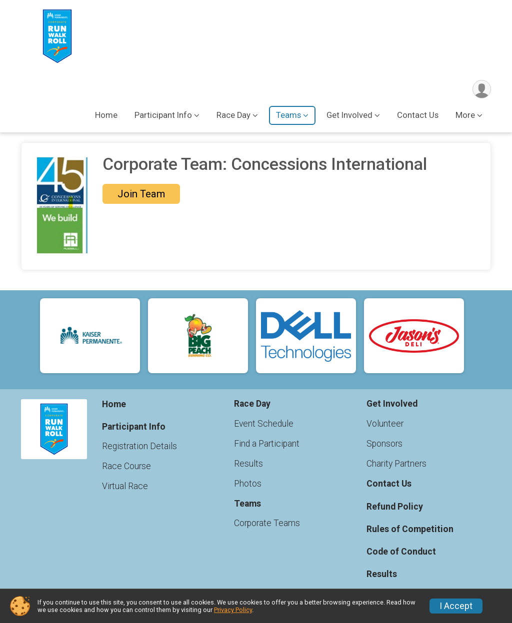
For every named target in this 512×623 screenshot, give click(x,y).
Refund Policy (394, 507)
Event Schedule (264, 424)
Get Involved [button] (349, 115)
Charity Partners (396, 464)
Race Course (126, 466)
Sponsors (384, 444)
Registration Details (139, 446)
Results (248, 464)
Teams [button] (288, 115)
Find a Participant (267, 444)
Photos (248, 484)
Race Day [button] (233, 115)
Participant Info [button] (163, 115)
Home (106, 115)
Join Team (141, 194)
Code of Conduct (401, 552)
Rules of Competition (410, 529)
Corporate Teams (267, 523)
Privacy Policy (233, 610)
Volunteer (385, 424)
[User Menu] (481, 89)
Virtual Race (125, 486)
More (465, 115)
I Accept (456, 606)
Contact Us (417, 115)
